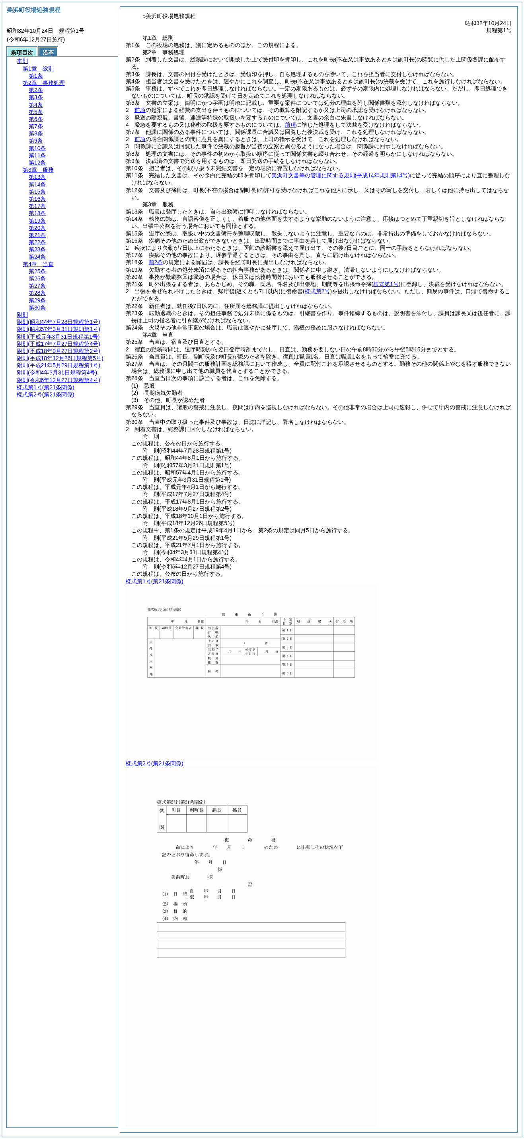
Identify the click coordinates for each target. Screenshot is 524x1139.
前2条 (156, 262)
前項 (140, 110)
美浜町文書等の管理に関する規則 (340, 175)
